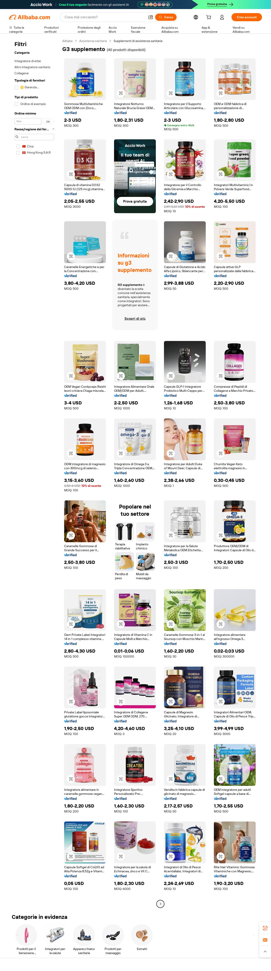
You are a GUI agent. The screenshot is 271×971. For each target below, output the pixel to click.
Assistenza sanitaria (93, 41)
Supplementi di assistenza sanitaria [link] (138, 41)
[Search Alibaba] (104, 17)
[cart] (209, 18)
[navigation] (34, 473)
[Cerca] (166, 17)
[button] (150, 17)
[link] (265, 928)
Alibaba (67, 41)
